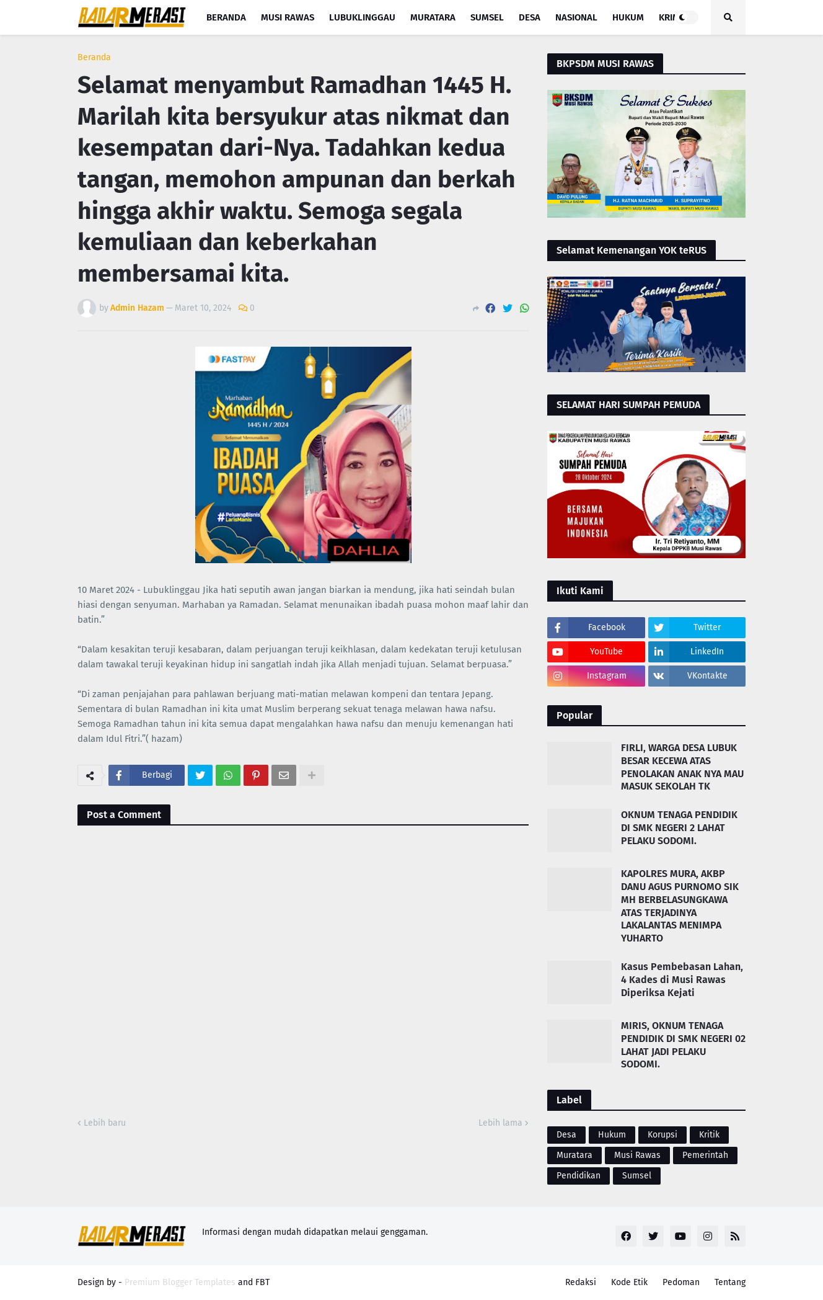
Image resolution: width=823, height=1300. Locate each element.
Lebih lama (500, 1123)
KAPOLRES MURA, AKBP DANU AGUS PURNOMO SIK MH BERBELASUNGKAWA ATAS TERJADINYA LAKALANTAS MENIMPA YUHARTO (680, 906)
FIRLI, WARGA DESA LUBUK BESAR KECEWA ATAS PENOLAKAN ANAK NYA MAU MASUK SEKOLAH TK (682, 767)
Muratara (574, 1155)
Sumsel (636, 1175)
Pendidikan (579, 1175)
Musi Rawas (637, 1155)
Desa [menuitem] (529, 17)
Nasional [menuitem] (576, 17)
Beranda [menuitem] (226, 17)
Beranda (94, 57)
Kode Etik (629, 1282)
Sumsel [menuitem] (487, 17)
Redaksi (580, 1282)
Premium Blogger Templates (180, 1282)
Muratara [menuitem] (433, 17)
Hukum (612, 1134)
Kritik (709, 1134)
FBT (262, 1282)
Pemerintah (705, 1155)
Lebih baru (105, 1123)
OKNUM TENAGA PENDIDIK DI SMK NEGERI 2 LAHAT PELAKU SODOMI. (679, 828)
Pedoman (681, 1282)
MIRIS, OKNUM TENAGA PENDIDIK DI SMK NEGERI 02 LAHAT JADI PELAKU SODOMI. (683, 1045)
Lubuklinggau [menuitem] (362, 17)
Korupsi (662, 1134)
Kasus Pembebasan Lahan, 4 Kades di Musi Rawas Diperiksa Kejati (682, 980)
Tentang (730, 1282)
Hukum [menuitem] (628, 17)
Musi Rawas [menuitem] (287, 17)
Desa (566, 1134)
